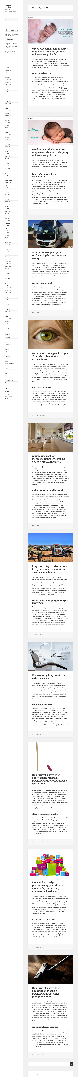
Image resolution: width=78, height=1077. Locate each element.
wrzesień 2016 (8, 290)
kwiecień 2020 (8, 218)
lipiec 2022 (7, 158)
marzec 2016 (7, 302)
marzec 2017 (7, 278)
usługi (6, 378)
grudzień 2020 (8, 204)
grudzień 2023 (8, 130)
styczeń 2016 (7, 306)
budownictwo (8, 344)
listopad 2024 (8, 103)
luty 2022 (7, 170)
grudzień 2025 (8, 79)
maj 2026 (7, 67)
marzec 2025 (7, 96)
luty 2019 (7, 235)
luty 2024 (7, 125)
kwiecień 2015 (8, 326)
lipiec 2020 (7, 213)
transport (7, 373)
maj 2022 (7, 163)
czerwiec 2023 (8, 139)
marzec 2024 (7, 122)
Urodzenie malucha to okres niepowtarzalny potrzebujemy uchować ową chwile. (50, 152)
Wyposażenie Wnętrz (9, 380)
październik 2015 (8, 314)
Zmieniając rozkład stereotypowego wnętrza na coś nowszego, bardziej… (48, 458)
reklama (6, 361)
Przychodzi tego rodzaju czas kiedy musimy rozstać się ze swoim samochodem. (49, 569)
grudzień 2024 (8, 101)
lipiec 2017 (7, 268)
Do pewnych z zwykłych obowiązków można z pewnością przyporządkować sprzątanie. (49, 779)
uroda (6, 375)
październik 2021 (8, 180)
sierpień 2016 (8, 292)
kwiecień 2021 (8, 194)
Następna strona (71, 1064)
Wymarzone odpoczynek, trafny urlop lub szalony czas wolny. (49, 255)
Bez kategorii (8, 339)
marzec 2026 (7, 72)
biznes (6, 342)
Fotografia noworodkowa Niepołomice (44, 175)
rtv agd (6, 368)
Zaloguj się (7, 391)
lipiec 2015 (7, 321)
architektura (7, 337)
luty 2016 (7, 304)
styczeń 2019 (7, 237)
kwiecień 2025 (8, 94)
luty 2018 (7, 256)
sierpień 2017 (8, 266)
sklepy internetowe (9, 370)
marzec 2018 (7, 254)
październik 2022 (8, 151)
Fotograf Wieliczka (41, 73)
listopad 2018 (8, 242)
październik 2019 (8, 225)
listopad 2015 (8, 311)
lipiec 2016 (7, 295)
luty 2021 (7, 199)
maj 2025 (7, 91)
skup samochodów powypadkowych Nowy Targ (50, 601)
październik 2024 (8, 106)
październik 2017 (8, 263)
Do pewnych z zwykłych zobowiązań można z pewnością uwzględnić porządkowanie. (46, 992)
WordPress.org (8, 398)
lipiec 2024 (7, 113)
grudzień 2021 (8, 175)
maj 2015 (7, 323)
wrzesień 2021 (8, 182)
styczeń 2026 (7, 77)
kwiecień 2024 (8, 120)
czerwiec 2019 (8, 230)
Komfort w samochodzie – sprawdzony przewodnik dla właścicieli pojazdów (11, 34)
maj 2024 (7, 118)
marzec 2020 (7, 220)
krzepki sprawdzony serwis (10, 7)
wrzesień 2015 (8, 316)
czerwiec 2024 (8, 115)
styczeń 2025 (7, 99)
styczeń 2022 (7, 173)
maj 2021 (7, 192)
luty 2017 (7, 280)
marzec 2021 (7, 197)
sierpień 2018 (8, 244)
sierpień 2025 (8, 84)
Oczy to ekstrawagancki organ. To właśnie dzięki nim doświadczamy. (50, 356)
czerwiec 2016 (8, 297)
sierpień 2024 (8, 110)
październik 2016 (8, 287)
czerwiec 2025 (8, 89)
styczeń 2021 (7, 201)
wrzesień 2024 (8, 108)
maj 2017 (7, 273)
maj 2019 (7, 232)
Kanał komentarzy (9, 396)
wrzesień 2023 (8, 132)
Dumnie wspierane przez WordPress (40, 1074)
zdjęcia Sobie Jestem (42, 203)
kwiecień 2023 (8, 142)
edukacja (7, 349)
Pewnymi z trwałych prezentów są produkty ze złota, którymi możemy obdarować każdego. (47, 887)
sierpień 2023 (8, 134)
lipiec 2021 (7, 187)
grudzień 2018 (8, 240)
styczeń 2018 (7, 259)
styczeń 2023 (7, 146)
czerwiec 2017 (8, 271)
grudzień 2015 (8, 309)
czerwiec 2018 (8, 249)
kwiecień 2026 (8, 70)
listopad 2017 (8, 261)
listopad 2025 (8, 82)
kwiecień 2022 (8, 165)
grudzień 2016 (8, 285)
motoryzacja (7, 356)
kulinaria (7, 354)
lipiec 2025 (7, 87)
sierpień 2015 (8, 318)
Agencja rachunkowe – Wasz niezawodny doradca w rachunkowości (11, 39)
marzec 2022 (7, 168)
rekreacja (7, 366)
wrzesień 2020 (8, 208)
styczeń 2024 (7, 127)
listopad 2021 (8, 177)
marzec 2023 (7, 144)
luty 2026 (7, 75)
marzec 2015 (7, 328)
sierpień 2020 (8, 211)
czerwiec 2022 (8, 161)
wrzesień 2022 (8, 154)
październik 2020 (8, 206)
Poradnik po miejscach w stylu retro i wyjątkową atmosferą (10, 51)
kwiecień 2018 (8, 252)
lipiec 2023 (7, 137)
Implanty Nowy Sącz (42, 704)
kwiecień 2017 (8, 275)
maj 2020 (7, 216)
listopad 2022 (8, 149)
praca (6, 358)
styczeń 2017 (7, 283)
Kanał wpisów (8, 394)
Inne (6, 351)
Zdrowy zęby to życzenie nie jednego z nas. (49, 676)
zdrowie (6, 382)
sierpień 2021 (8, 185)
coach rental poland (42, 283)
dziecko (6, 347)
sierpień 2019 (8, 228)
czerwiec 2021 (8, 189)
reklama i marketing (9, 363)
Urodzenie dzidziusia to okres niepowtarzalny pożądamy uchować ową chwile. (50, 51)
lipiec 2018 (7, 247)
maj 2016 (7, 299)
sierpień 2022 (8, 156)
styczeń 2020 (7, 223)
